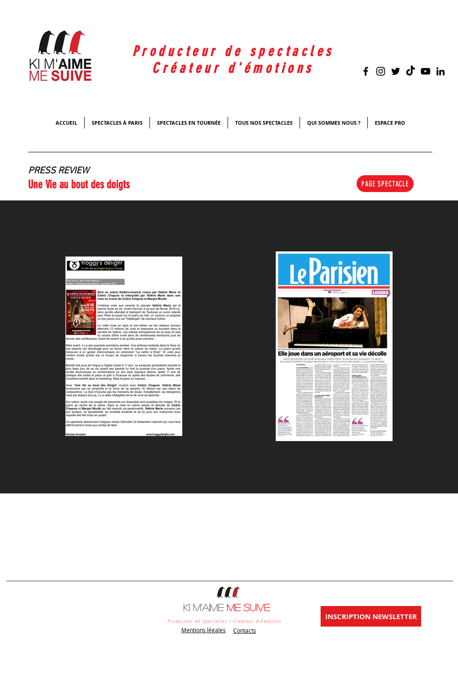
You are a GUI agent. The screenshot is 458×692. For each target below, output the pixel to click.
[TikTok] (410, 71)
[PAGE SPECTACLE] (385, 183)
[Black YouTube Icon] (425, 71)
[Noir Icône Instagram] (380, 71)
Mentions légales (203, 630)
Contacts (244, 630)
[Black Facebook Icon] (366, 71)
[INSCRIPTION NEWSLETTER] (371, 616)
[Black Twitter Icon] (395, 71)
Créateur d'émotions (233, 68)
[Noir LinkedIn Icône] (440, 71)
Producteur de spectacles (233, 51)
